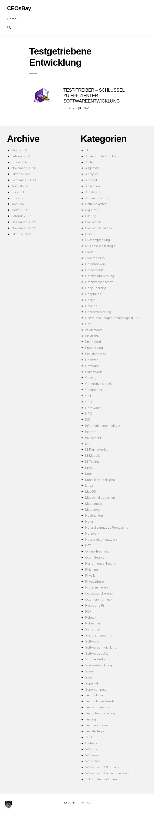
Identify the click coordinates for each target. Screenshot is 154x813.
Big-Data (91, 210)
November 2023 (23, 168)
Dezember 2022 (23, 222)
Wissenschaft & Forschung (104, 767)
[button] (8, 804)
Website (91, 749)
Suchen (11, 27)
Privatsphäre (94, 581)
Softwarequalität (97, 653)
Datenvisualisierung (99, 276)
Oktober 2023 (22, 174)
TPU (88, 737)
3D (87, 150)
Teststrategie (94, 731)
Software (92, 641)
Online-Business (97, 551)
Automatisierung (97, 198)
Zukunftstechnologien (101, 779)
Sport (89, 677)
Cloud (89, 252)
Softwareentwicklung (100, 647)
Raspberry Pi (94, 605)
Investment (93, 438)
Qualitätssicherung (99, 593)
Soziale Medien (96, 659)
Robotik (90, 617)
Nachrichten (94, 515)
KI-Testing (92, 461)
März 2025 (19, 150)
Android (91, 180)
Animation (92, 186)
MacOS (90, 491)
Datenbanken (95, 264)
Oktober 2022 (22, 234)
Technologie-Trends (100, 701)
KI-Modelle (93, 455)
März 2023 (19, 210)
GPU (88, 402)
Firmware (92, 366)
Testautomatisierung (100, 713)
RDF (88, 611)
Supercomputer (96, 689)
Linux (89, 485)
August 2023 (21, 186)
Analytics (91, 174)
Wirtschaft (93, 761)
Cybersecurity (95, 258)
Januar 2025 (20, 162)
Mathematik (93, 503)
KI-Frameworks (96, 449)
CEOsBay (83, 803)
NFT (88, 545)
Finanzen (91, 360)
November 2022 (23, 228)
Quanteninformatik (98, 599)
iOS (88, 444)
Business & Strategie (100, 246)
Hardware (92, 408)
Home (12, 18)
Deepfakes (93, 294)
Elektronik (92, 336)
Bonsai (90, 234)
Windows (92, 755)
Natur (89, 521)
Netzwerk (92, 533)
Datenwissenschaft (99, 282)
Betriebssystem (96, 204)
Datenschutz (94, 270)
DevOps (91, 306)
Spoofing (91, 671)
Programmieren (96, 587)
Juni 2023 (18, 198)
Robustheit (93, 623)
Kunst (89, 474)
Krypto (90, 467)
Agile (89, 162)
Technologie (94, 695)
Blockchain (93, 222)
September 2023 (24, 180)
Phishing (91, 569)
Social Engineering (98, 635)
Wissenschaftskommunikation (107, 773)
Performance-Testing (100, 563)
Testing (90, 719)
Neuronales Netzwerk (101, 539)
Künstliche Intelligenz (100, 480)
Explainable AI (95, 354)
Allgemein (92, 168)
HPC (88, 413)
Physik (90, 575)
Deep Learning (96, 288)
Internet (90, 432)
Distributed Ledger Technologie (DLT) (112, 318)
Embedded (93, 342)
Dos (88, 324)
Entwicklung (94, 348)
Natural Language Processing (106, 527)
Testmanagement (98, 725)
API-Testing (93, 192)
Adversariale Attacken (101, 156)
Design (90, 300)
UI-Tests (91, 743)
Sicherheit (92, 629)
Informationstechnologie (102, 425)
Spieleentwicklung (98, 665)
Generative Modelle (99, 384)
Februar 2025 (21, 156)
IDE (87, 419)
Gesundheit (93, 390)
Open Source (95, 557)
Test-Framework (97, 707)
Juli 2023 (18, 192)
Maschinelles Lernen (100, 497)
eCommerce (94, 330)
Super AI (91, 683)
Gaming (90, 377)
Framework (93, 372)
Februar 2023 (21, 216)
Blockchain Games (98, 228)
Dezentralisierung (98, 312)
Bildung (90, 216)
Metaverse (93, 509)
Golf (88, 396)
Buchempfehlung (97, 240)
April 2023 (19, 204)
